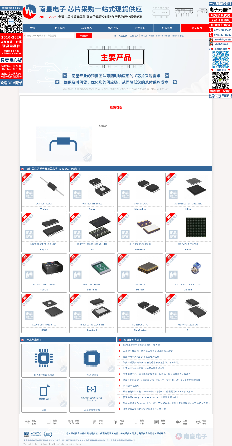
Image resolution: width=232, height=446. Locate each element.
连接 (44, 410)
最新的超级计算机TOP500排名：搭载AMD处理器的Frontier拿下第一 (158, 391)
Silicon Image (163, 36)
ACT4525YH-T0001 (92, 204)
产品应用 (140, 28)
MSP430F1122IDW (188, 325)
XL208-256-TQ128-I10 (44, 325)
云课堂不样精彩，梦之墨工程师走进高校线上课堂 (148, 351)
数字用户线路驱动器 (44, 375)
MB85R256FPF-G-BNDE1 (44, 244)
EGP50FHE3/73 (44, 204)
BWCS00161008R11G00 (188, 284)
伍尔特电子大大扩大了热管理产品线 (141, 356)
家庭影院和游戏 (92, 410)
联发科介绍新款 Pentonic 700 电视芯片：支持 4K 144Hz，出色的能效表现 (161, 380)
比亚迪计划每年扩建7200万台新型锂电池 (143, 368)
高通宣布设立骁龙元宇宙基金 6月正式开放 (144, 409)
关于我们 (59, 28)
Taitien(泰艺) (178, 36)
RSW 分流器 (92, 375)
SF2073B (140, 284)
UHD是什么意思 (131, 386)
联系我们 (197, 28)
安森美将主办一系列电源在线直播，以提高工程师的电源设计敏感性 (157, 374)
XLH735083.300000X (140, 244)
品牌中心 (86, 28)
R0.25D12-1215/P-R (44, 284)
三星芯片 (134, 36)
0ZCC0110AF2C (92, 284)
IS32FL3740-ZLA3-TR (92, 325)
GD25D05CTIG (140, 325)
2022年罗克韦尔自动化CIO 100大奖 (141, 345)
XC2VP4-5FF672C (188, 244)
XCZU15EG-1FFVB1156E (188, 204)
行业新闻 (167, 28)
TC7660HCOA (140, 204)
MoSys (143, 36)
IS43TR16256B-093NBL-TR (92, 244)
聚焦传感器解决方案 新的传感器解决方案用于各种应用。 (151, 362)
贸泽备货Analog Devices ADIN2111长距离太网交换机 (151, 397)
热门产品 (113, 28)
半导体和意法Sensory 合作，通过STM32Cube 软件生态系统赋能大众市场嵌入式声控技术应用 (171, 403)
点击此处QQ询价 (223, 39)
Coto (151, 36)
